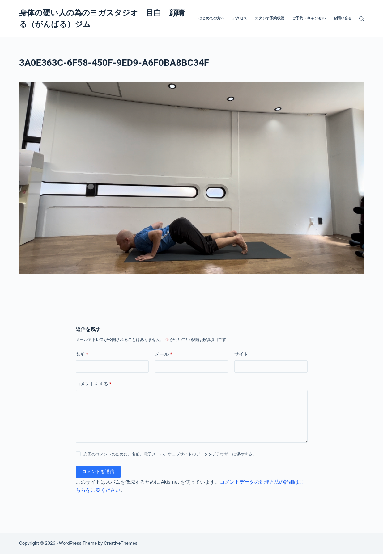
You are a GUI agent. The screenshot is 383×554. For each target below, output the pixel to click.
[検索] (361, 18)
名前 (82, 354)
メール (163, 354)
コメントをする (94, 384)
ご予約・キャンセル (309, 18)
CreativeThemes (121, 543)
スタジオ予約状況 (269, 18)
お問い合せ (342, 18)
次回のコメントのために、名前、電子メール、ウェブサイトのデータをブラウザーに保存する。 (169, 454)
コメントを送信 (98, 471)
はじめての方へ (211, 18)
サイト (241, 354)
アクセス (239, 18)
